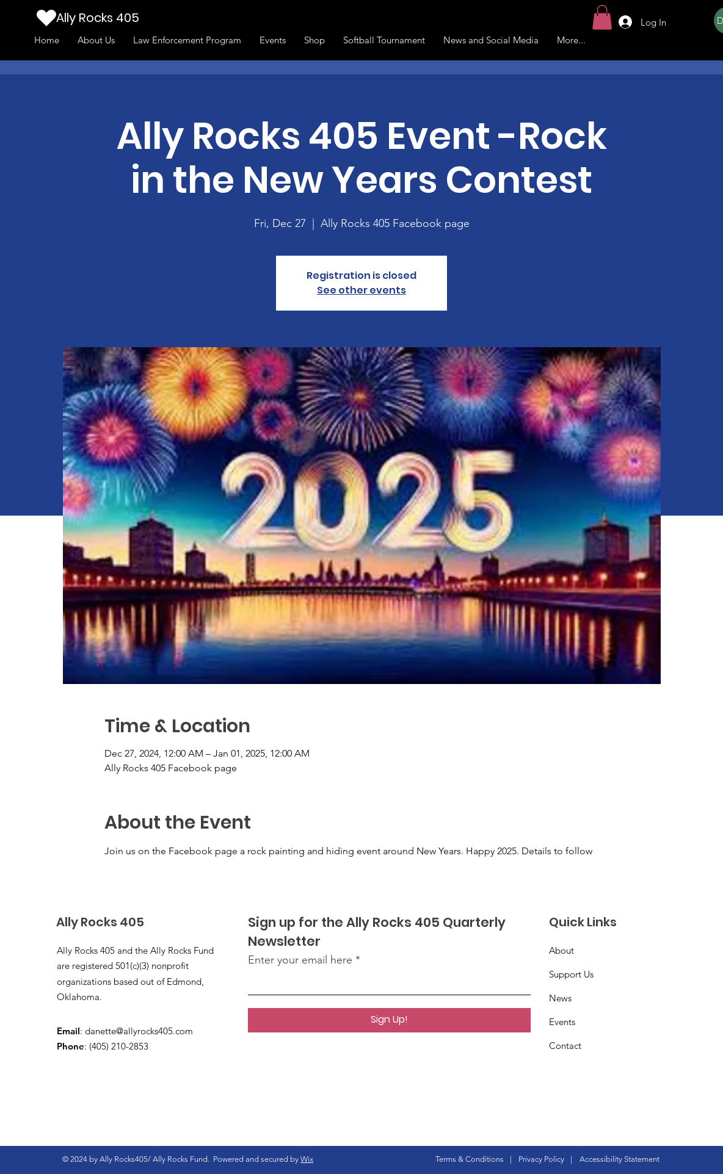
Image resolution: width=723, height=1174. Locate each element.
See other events (361, 290)
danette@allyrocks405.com (139, 1031)
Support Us (571, 974)
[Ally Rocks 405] (116, 17)
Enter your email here (300, 959)
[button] (602, 17)
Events (562, 1022)
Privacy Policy (541, 1159)
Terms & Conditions (469, 1159)
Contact (565, 1045)
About (561, 950)
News (560, 998)
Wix (306, 1159)
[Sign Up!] (389, 1020)
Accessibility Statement (619, 1159)
